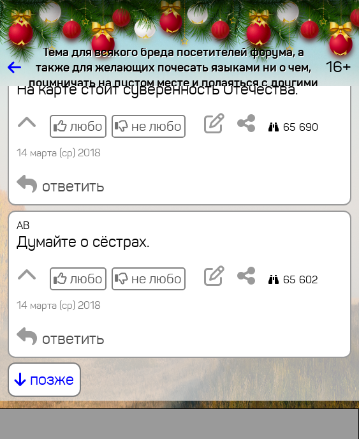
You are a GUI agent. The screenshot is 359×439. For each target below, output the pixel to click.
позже (44, 379)
